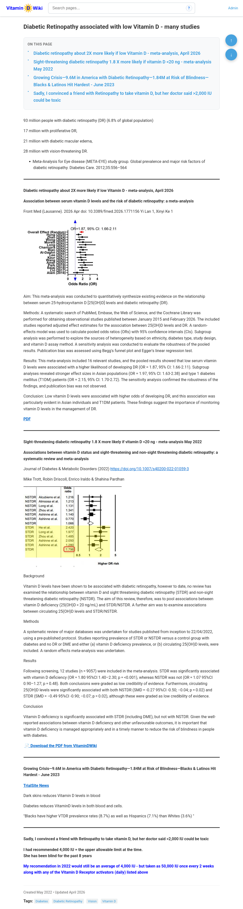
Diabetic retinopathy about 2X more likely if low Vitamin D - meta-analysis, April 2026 (117, 53)
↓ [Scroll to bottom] (231, 54)
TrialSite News (36, 785)
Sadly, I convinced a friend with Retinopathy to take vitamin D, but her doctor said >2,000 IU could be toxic (123, 97)
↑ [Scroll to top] (231, 40)
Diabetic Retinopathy (67, 901)
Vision (92, 901)
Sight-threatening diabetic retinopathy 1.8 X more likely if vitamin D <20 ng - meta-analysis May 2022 (123, 65)
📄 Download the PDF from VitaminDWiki (61, 745)
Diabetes (42, 901)
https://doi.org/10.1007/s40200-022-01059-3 (149, 469)
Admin (233, 8)
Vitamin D (109, 901)
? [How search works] (189, 8)
